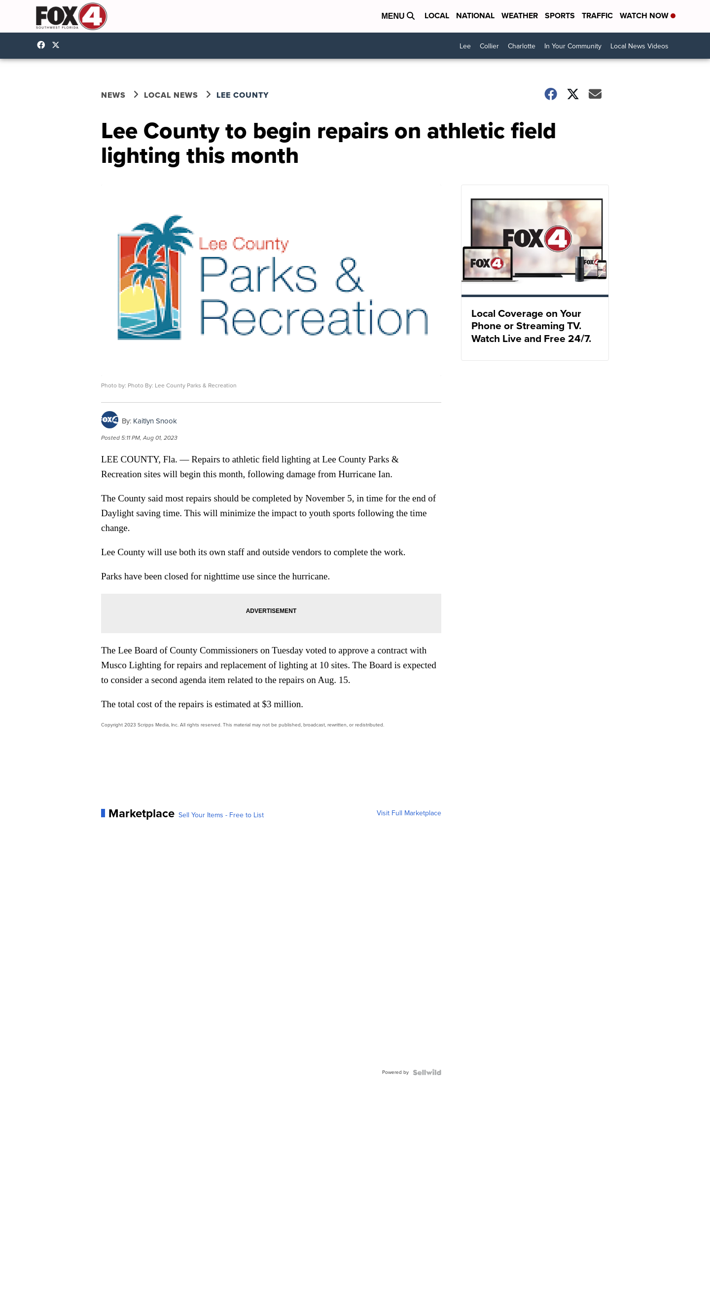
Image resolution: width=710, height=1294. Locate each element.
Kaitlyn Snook (155, 421)
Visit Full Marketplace (409, 813)
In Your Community (573, 46)
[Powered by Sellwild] (427, 1072)
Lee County (242, 95)
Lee (465, 46)
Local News (171, 95)
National (475, 15)
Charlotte (521, 46)
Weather (519, 15)
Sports (560, 15)
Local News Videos (639, 46)
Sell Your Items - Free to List (221, 815)
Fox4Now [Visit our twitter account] (58, 45)
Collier (489, 46)
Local (437, 15)
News (113, 95)
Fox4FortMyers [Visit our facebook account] (43, 45)
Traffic (597, 15)
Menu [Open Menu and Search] (398, 16)
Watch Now (647, 15)
